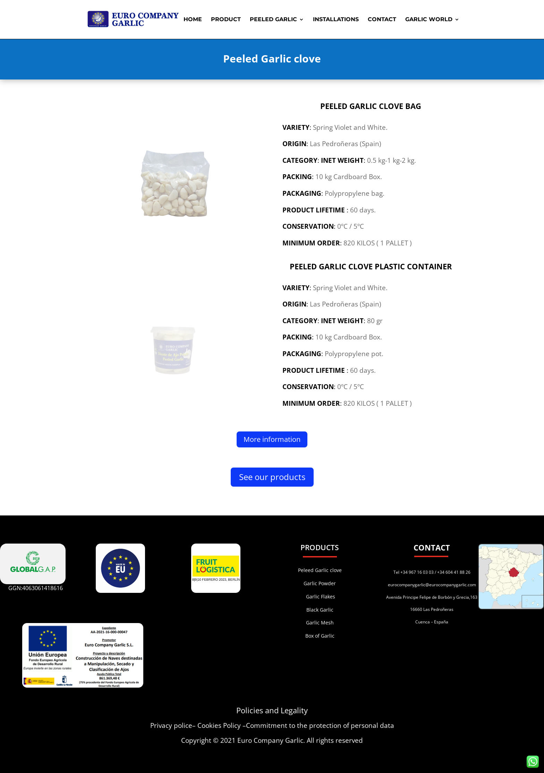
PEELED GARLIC (273, 20)
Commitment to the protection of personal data (320, 725)
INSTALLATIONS (336, 20)
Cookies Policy (219, 725)
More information (272, 439)
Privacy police (171, 725)
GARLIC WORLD (428, 20)
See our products (272, 476)
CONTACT (382, 20)
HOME (193, 20)
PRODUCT (226, 20)
